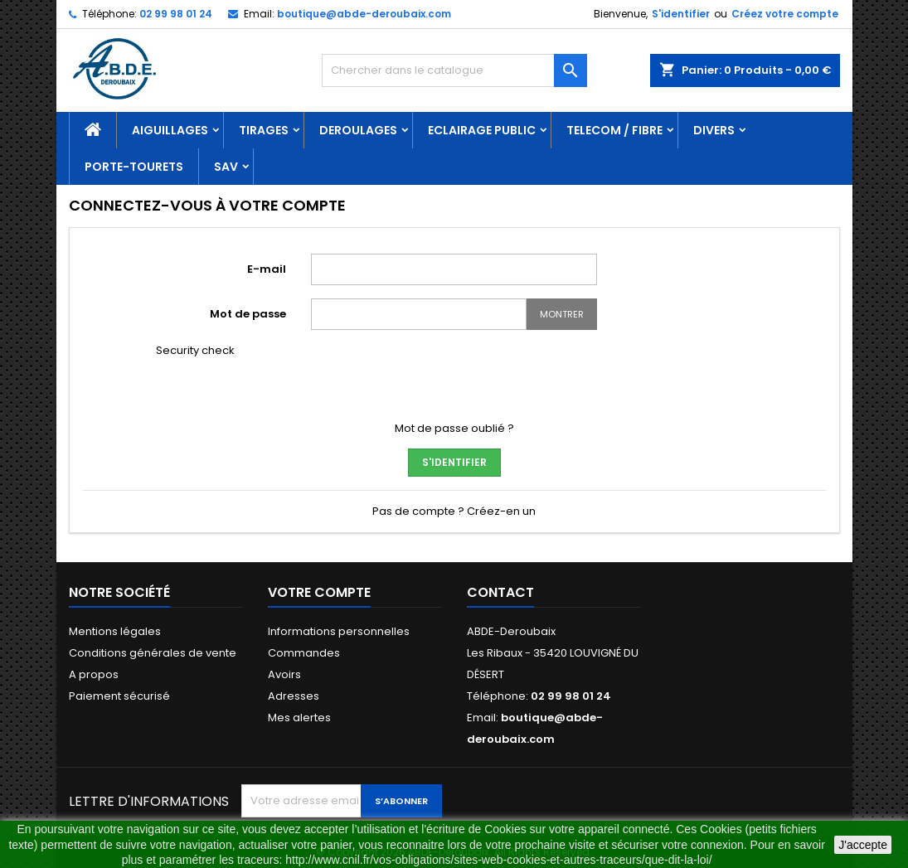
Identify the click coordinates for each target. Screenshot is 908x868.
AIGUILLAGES (170, 130)
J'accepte (862, 844)
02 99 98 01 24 (175, 14)
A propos (94, 674)
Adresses (293, 696)
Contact (500, 592)
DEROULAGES (358, 130)
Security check (195, 350)
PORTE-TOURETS (134, 166)
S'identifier (681, 14)
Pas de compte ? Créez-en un (454, 511)
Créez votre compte (784, 14)
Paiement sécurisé (119, 696)
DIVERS (714, 130)
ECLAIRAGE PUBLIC (482, 130)
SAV (226, 166)
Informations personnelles (339, 631)
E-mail (266, 269)
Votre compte (319, 592)
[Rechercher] (454, 70)
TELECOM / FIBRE (614, 130)
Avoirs (284, 674)
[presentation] (437, 375)
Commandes (304, 653)
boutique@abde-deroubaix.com (364, 14)
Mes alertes (299, 717)
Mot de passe (248, 314)
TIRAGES (264, 130)
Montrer (562, 314)
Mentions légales (115, 631)
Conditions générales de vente (152, 653)
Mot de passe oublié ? (454, 428)
